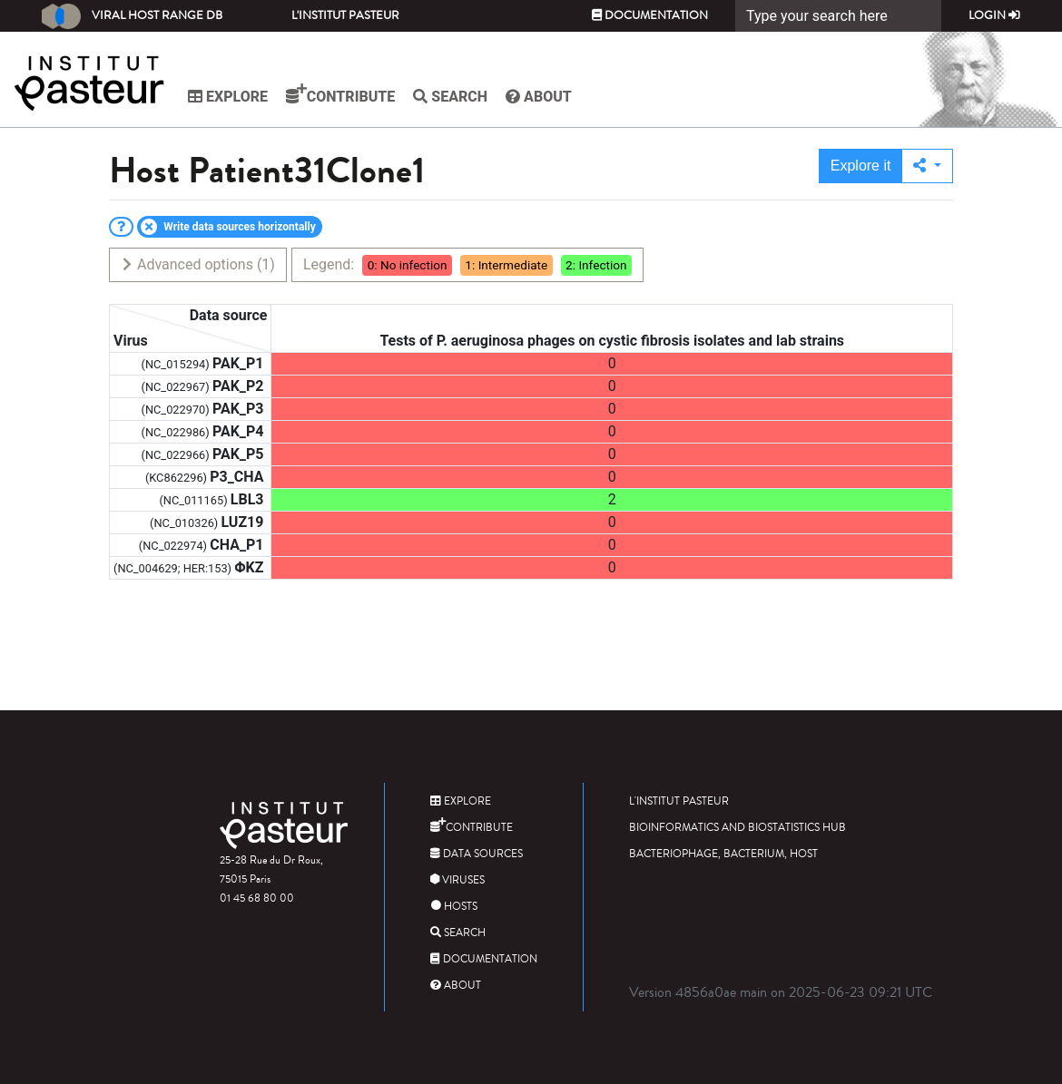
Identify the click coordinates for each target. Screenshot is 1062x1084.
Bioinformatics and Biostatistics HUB (737, 827)
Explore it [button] (861, 165)
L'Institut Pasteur (345, 15)
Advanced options (197, 264)
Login (994, 15)
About (539, 96)
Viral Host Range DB (132, 16)
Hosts (453, 906)
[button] (927, 166)
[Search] (838, 16)
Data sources (476, 854)
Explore (228, 96)
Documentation (650, 15)
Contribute (340, 94)
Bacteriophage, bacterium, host (723, 854)
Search (450, 96)
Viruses (457, 880)
